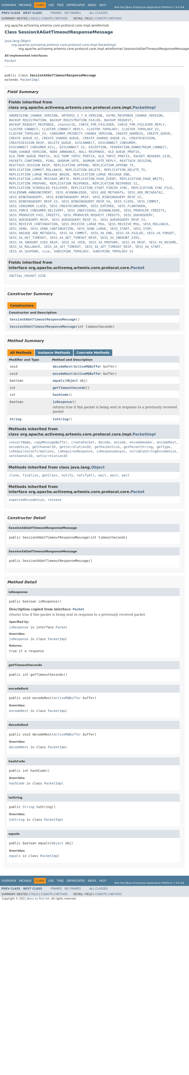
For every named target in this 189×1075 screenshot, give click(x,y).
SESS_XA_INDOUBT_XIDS (119, 237)
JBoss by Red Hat (38, 898)
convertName (19, 442)
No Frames (73, 13)
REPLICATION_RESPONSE (69, 183)
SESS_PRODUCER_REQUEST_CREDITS (91, 215)
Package (25, 5)
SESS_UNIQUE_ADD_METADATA (32, 233)
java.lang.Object (18, 41)
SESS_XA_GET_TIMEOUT (27, 237)
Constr (47, 18)
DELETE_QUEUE (59, 143)
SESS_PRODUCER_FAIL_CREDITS (34, 215)
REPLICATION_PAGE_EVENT (94, 179)
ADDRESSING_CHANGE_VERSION (33, 115)
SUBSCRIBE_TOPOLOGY (71, 251)
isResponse (62, 402)
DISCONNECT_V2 (72, 147)
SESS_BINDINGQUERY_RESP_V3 (33, 201)
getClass (49, 475)
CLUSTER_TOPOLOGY (102, 129)
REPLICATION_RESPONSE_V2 (114, 183)
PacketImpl (29, 80)
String (15, 419)
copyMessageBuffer (50, 442)
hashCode (60, 395)
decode (104, 442)
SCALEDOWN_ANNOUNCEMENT (30, 192)
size (46, 251)
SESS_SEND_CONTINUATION (51, 228)
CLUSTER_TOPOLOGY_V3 (27, 133)
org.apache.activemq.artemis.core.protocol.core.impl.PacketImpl (64, 45)
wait (102, 475)
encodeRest (62, 373)
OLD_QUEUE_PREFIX (123, 152)
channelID (66, 124)
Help (102, 5)
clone (14, 475)
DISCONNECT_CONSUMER (116, 143)
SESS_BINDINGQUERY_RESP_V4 (86, 201)
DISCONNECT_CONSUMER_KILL (32, 147)
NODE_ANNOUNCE (62, 152)
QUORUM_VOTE (68, 161)
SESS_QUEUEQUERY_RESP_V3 (122, 219)
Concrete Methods (93, 352)
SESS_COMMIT (148, 201)
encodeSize (18, 447)
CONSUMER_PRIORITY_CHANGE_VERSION (81, 133)
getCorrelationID (75, 447)
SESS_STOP (142, 228)
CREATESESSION (142, 138)
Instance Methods (54, 352)
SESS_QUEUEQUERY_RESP (28, 219)
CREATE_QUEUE (158, 133)
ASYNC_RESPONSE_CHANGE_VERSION (134, 115)
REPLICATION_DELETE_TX (124, 170)
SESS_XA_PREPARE (103, 242)
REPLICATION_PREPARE (27, 183)
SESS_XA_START (148, 246)
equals (59, 380)
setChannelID (20, 456)
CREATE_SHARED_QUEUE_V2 (104, 138)
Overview (8, 5)
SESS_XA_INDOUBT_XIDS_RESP (33, 242)
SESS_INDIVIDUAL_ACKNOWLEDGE (93, 210)
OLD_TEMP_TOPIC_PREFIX (74, 156)
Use (51, 5)
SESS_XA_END (101, 233)
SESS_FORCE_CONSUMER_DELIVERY (36, 210)
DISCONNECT (84, 143)
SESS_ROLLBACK (155, 224)
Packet (10, 61)
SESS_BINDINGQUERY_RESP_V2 (116, 197)
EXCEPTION (97, 147)
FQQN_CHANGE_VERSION (27, 152)
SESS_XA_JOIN (73, 242)
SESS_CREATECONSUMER (68, 206)
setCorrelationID (51, 456)
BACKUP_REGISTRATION (27, 120)
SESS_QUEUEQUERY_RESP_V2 (74, 219)
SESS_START (119, 228)
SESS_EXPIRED (102, 206)
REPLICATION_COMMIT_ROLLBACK (35, 170)
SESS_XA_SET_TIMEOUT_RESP (108, 246)
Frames (56, 13)
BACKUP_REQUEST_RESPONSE (31, 124)
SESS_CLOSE (123, 201)
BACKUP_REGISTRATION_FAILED (75, 120)
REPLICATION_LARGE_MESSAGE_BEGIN (39, 174)
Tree (60, 5)
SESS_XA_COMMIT (73, 233)
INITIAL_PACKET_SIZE (27, 276)
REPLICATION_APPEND (71, 165)
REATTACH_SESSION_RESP (29, 165)
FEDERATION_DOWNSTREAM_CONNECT (138, 147)
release (55, 500)
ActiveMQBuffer (87, 366)
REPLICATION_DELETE (82, 170)
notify (67, 475)
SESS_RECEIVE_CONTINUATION (33, 224)
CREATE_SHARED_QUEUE (60, 138)
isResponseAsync (110, 451)
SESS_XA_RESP (133, 242)
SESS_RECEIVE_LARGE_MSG (83, 224)
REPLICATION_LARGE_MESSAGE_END (101, 174)
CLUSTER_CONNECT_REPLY (62, 129)
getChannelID (44, 447)
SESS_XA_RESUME (162, 242)
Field (34, 18)
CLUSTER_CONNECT (23, 129)
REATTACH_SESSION (135, 161)
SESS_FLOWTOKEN (131, 206)
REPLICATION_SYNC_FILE (151, 188)
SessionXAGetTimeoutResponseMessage (43, 319)
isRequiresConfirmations (31, 451)
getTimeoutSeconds (69, 388)
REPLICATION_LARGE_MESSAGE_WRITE (39, 179)
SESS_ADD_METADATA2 (144, 192)
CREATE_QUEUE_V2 (23, 138)
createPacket (82, 442)
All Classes (98, 13)
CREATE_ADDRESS (129, 133)
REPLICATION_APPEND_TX (112, 165)
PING (50, 161)
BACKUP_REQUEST (117, 120)
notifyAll (85, 475)
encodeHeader (141, 442)
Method (61, 18)
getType (163, 447)
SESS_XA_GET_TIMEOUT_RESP (73, 237)
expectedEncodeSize (26, 500)
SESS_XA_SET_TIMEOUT (62, 246)
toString (60, 419)
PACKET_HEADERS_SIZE (151, 156)
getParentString (138, 447)
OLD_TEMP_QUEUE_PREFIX (29, 156)
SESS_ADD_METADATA (107, 192)
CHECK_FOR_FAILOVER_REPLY (141, 124)
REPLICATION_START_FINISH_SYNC (99, 188)
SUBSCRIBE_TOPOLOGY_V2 (112, 251)
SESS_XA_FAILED (129, 233)
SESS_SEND (18, 228)
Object (72, 380)
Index (92, 5)
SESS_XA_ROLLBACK (24, 246)
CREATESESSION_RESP (26, 143)
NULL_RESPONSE (91, 152)
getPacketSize (107, 447)
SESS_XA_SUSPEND (23, 251)
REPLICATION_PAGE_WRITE (141, 179)
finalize (30, 475)
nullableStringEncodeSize (153, 451)
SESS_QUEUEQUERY (138, 215)
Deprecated (76, 5)
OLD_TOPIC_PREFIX (114, 156)
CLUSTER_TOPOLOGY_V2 (140, 129)
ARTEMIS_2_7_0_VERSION (82, 115)
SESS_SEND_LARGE (91, 228)
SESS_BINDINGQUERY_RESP (67, 197)
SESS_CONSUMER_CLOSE (27, 206)
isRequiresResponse (75, 451)
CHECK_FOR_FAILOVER (96, 124)
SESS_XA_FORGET (160, 233)
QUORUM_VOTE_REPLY (99, 161)
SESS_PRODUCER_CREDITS (144, 210)
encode (120, 442)
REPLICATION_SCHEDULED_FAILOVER (38, 188)
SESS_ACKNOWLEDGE (71, 192)
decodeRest (62, 366)
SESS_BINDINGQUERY (25, 197)
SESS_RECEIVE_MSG (123, 224)
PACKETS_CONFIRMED (25, 161)
